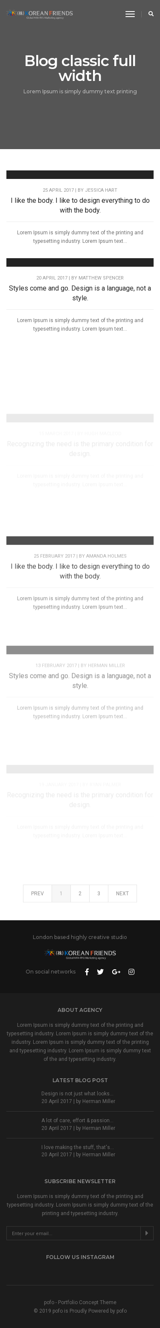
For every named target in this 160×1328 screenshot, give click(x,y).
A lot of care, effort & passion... (77, 1120)
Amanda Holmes (106, 578)
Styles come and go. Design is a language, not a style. (80, 293)
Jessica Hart (101, 190)
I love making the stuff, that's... (77, 1147)
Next (122, 899)
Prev (37, 899)
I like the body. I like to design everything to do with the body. (80, 205)
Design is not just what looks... (77, 1094)
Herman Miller (106, 697)
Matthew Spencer (101, 278)
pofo (121, 1311)
